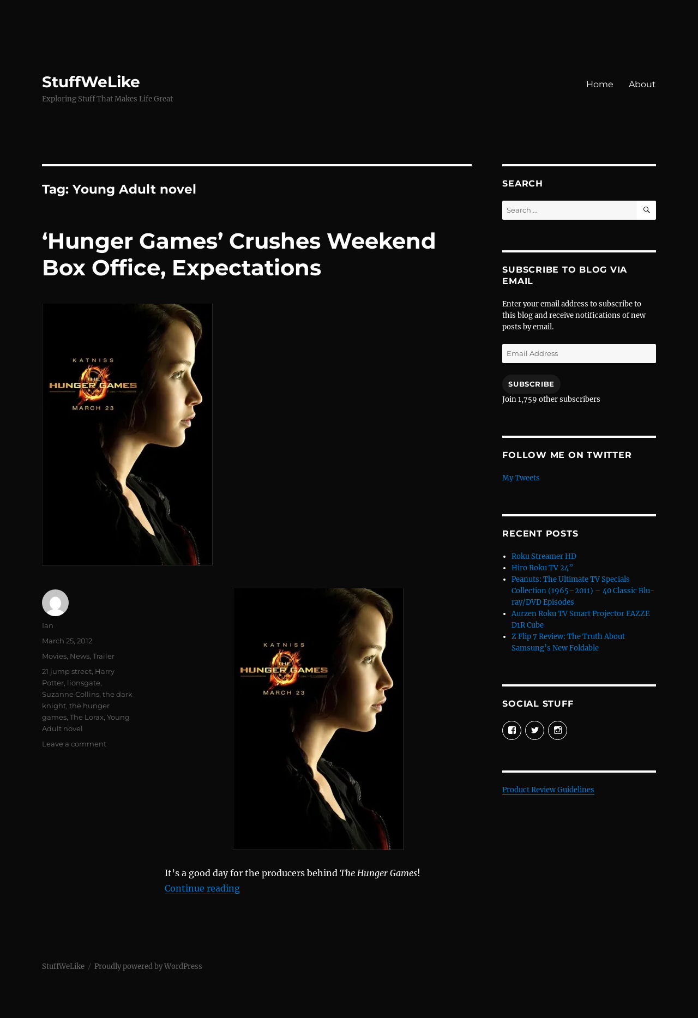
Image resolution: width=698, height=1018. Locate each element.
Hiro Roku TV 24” (542, 568)
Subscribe (531, 384)
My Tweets (521, 478)
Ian (47, 625)
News (79, 656)
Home (599, 84)
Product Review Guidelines (548, 789)
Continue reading (202, 888)
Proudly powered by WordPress (148, 966)
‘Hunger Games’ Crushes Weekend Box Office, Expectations (239, 254)
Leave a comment (74, 743)
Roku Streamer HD (544, 556)
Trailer (104, 656)
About (642, 84)
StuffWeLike (91, 82)
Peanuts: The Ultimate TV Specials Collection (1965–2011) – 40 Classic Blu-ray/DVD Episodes (583, 591)
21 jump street (67, 671)
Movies (54, 656)
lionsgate (83, 682)
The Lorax (87, 717)
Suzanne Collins (70, 694)
